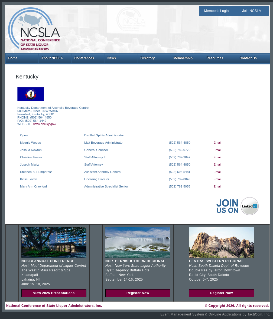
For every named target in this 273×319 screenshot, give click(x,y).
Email (217, 142)
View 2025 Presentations (54, 293)
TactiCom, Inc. (259, 314)
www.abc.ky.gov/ (44, 124)
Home (12, 58)
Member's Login (216, 11)
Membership (183, 58)
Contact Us (248, 58)
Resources (215, 58)
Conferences (84, 58)
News (112, 58)
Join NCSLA (251, 11)
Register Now (137, 293)
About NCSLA (52, 58)
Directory (148, 58)
